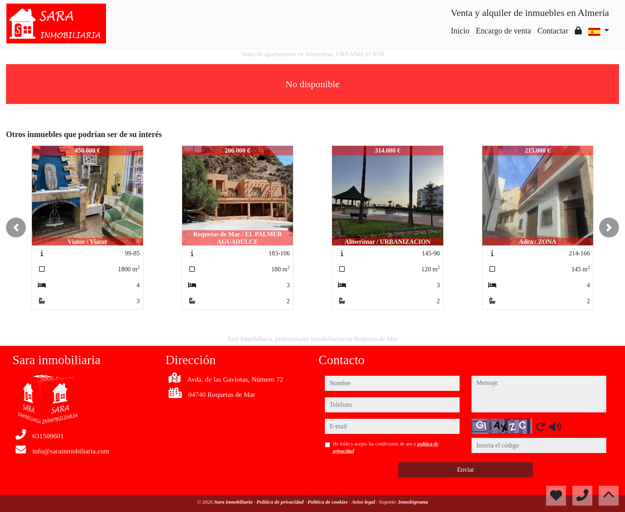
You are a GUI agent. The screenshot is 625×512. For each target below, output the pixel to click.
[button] (16, 227)
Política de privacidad (281, 502)
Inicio (460, 30)
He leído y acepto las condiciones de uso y (385, 447)
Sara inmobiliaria (234, 502)
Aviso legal (364, 502)
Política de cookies (328, 502)
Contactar (552, 30)
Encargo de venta (503, 30)
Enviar (465, 469)
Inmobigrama (413, 502)
